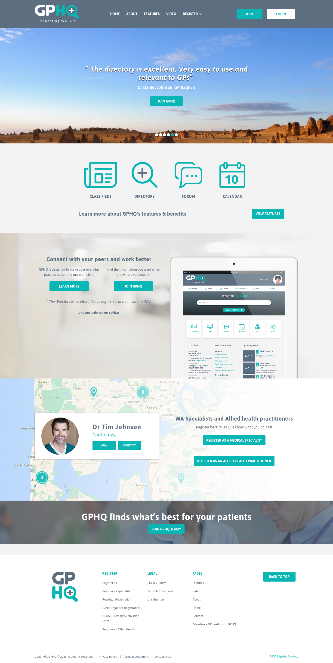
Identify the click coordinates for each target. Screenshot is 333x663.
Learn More (69, 286)
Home (115, 14)
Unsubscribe (156, 599)
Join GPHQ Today (166, 529)
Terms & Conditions (160, 591)
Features (152, 14)
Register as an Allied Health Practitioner (234, 461)
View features (268, 214)
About (131, 14)
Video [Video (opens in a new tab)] (196, 591)
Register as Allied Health (118, 629)
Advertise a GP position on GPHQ (214, 624)
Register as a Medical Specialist (234, 440)
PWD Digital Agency (283, 656)
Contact (198, 616)
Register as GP (111, 583)
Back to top (279, 577)
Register (190, 14)
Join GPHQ (166, 101)
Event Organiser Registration (121, 608)
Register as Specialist (116, 591)
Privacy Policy (157, 583)
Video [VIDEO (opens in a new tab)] (171, 14)
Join (249, 14)
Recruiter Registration (116, 599)
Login (281, 14)
